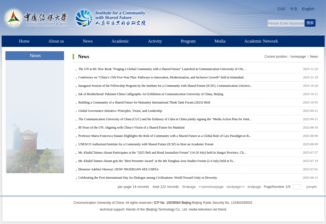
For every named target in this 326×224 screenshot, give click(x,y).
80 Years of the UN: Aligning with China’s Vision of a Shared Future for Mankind (131, 127)
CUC (282, 9)
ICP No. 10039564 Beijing (172, 203)
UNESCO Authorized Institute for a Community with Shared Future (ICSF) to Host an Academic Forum (145, 144)
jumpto (312, 187)
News (314, 56)
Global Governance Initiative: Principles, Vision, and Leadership (120, 111)
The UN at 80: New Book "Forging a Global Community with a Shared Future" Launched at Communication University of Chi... (161, 69)
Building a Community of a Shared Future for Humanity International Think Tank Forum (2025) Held (144, 102)
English (308, 9)
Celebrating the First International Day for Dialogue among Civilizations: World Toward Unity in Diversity (147, 178)
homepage (298, 56)
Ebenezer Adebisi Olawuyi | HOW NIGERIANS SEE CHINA (118, 169)
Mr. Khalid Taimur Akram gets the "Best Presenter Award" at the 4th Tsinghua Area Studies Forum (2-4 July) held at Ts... (156, 161)
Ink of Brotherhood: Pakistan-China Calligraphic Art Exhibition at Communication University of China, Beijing (150, 94)
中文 (294, 9)
